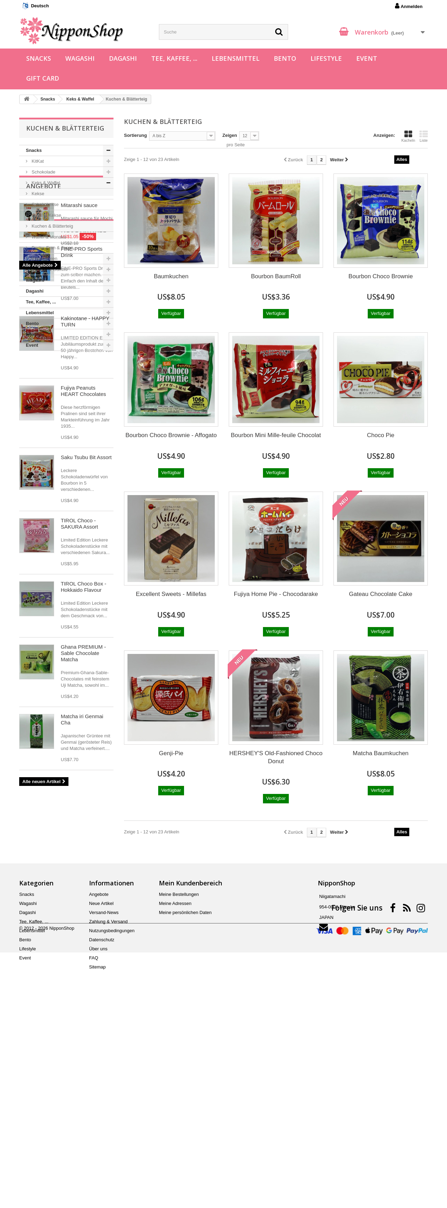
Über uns (98, 1145)
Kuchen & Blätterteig (51, 226)
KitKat (37, 161)
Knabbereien (43, 258)
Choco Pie (380, 435)
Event (366, 58)
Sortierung (135, 135)
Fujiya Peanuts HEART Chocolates (83, 637)
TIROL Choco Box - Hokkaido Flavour (83, 833)
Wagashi (80, 58)
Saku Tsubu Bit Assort (86, 704)
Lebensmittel (235, 58)
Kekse (37, 193)
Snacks (38, 58)
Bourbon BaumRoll (276, 276)
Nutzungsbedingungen (111, 1127)
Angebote (43, 372)
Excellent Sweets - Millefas (171, 594)
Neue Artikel (49, 476)
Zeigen (229, 135)
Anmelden (409, 6)
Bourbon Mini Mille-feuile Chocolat (276, 435)
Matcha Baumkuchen (381, 753)
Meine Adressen (175, 1100)
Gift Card (42, 78)
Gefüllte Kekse (45, 215)
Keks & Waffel (45, 182)
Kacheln (408, 136)
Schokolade (43, 172)
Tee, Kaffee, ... (174, 58)
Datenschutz (101, 1136)
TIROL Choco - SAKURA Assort (79, 770)
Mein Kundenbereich (190, 1080)
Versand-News (104, 1109)
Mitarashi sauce (79, 391)
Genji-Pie (171, 753)
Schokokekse (44, 204)
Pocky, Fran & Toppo (51, 247)
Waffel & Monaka (48, 237)
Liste (423, 136)
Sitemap (97, 1163)
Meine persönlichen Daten (185, 1109)
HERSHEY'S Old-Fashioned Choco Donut (276, 757)
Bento (285, 58)
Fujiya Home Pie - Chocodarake (276, 594)
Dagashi (123, 58)
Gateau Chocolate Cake (380, 594)
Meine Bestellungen (179, 1091)
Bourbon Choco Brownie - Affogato (171, 435)
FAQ (93, 1154)
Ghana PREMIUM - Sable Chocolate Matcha (83, 899)
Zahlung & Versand (108, 1118)
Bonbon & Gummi (48, 269)
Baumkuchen (171, 276)
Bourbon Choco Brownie (381, 276)
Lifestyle (326, 58)
